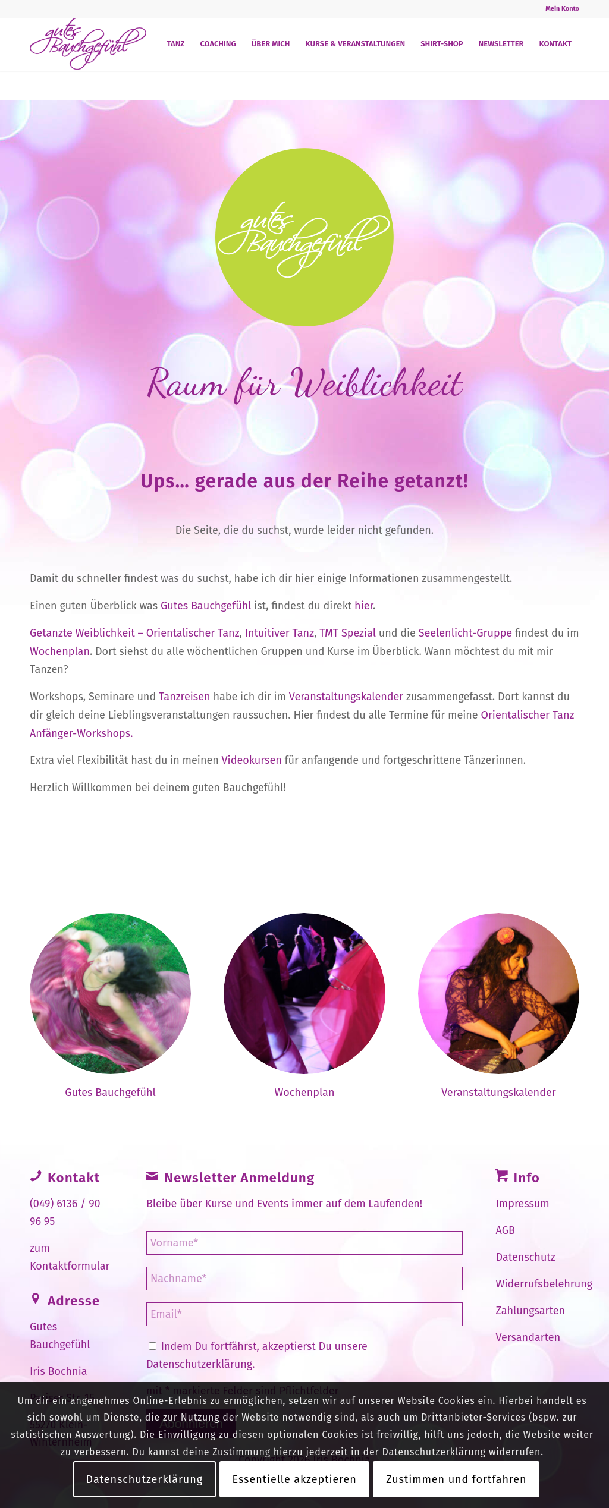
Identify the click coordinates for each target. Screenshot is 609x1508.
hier (363, 605)
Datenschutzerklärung (199, 1364)
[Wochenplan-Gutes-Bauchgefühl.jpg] (498, 993)
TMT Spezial (347, 633)
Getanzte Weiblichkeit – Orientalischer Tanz (135, 633)
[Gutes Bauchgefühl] (88, 44)
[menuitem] (559, 9)
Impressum (523, 1203)
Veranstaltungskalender (346, 696)
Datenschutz (525, 1257)
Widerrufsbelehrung (544, 1283)
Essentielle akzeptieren (295, 1479)
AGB (505, 1230)
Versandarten (528, 1337)
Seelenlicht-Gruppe (465, 633)
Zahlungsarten (531, 1310)
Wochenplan (60, 651)
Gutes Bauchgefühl (206, 605)
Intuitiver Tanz (279, 633)
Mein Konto (562, 8)
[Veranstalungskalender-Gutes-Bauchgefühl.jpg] (304, 993)
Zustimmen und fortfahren (456, 1479)
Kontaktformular (69, 1266)
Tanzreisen (185, 696)
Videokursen (252, 760)
